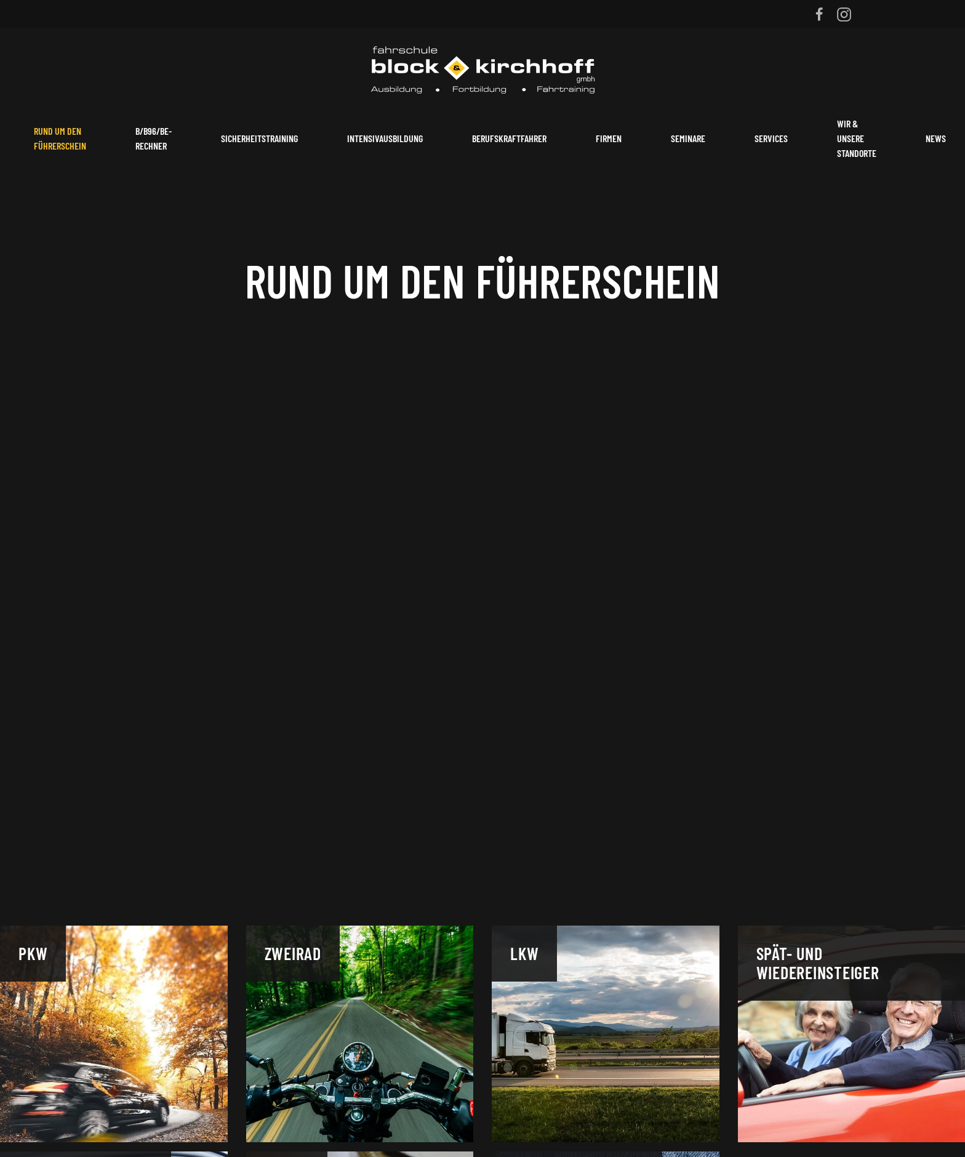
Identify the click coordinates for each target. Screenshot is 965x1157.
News (936, 138)
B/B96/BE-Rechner (153, 138)
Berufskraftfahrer (509, 138)
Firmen (609, 138)
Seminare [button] (688, 138)
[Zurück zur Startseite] (482, 68)
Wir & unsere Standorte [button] (856, 138)
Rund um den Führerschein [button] (60, 138)
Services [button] (771, 138)
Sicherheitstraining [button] (259, 138)
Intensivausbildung (385, 138)
